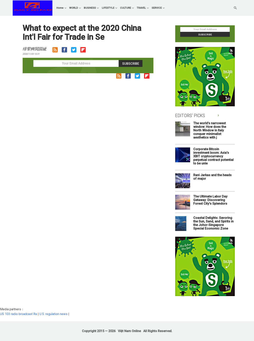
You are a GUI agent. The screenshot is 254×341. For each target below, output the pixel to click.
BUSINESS (90, 7)
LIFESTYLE (108, 7)
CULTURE (125, 7)
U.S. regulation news (53, 314)
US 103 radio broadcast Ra (18, 314)
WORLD (73, 7)
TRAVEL (141, 7)
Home (60, 7)
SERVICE (157, 7)
